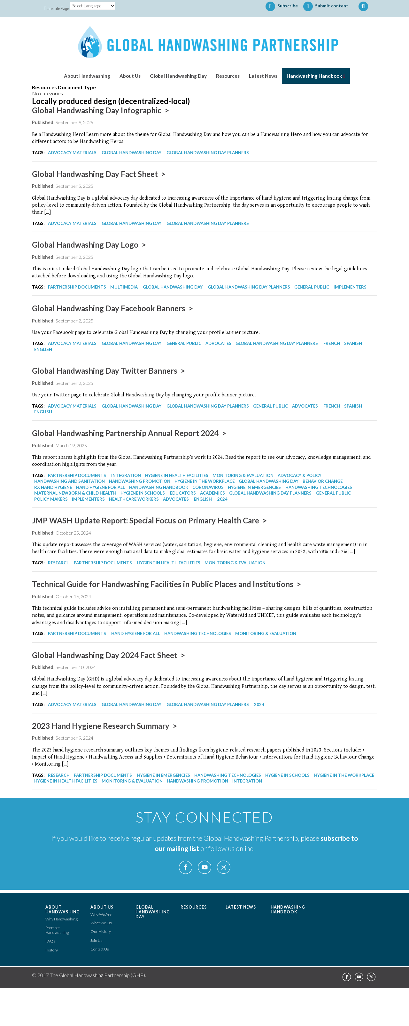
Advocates (218, 343)
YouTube (204, 867)
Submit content (325, 6)
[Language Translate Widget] (92, 6)
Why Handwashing (61, 919)
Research (59, 562)
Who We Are (101, 914)
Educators (183, 493)
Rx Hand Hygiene (53, 487)
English (43, 349)
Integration (126, 475)
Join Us (96, 940)
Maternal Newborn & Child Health (75, 493)
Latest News (263, 76)
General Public (311, 287)
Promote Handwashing (57, 930)
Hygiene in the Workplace (204, 481)
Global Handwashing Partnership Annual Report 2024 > (129, 433)
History (51, 950)
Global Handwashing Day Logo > (89, 244)
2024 (222, 499)
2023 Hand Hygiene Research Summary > (104, 725)
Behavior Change (323, 481)
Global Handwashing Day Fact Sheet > (99, 174)
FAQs (50, 941)
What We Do (101, 922)
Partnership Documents (77, 287)
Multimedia (124, 287)
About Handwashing (87, 76)
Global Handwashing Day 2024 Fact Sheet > (108, 655)
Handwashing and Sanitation (69, 481)
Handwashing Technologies (318, 487)
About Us (130, 76)
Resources (228, 76)
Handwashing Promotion (139, 481)
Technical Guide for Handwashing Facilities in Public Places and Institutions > (166, 584)
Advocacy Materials (72, 152)
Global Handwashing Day (178, 76)
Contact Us (99, 949)
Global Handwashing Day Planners (207, 152)
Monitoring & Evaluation (243, 475)
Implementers (350, 287)
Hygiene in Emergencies (254, 487)
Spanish (353, 343)
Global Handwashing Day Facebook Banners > (112, 308)
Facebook (186, 867)
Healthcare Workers (134, 499)
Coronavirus (208, 487)
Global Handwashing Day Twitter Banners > (108, 370)
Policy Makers (51, 499)
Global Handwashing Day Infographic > (100, 110)
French (331, 343)
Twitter (223, 867)
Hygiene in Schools (142, 493)
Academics (212, 493)
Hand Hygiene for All (100, 487)
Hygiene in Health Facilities (176, 475)
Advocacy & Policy (299, 475)
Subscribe (282, 6)
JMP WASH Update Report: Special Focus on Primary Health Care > (149, 520)
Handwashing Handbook (314, 76)
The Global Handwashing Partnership (204, 42)
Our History (100, 931)
